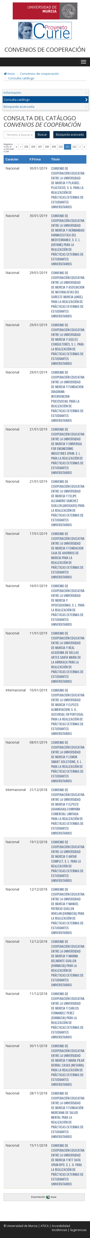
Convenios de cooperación (39, 73)
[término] (19, 134)
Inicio (9, 73)
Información (12, 92)
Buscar (42, 135)
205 (26, 146)
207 (40, 146)
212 (74, 146)
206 (33, 146)
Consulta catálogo (21, 78)
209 (54, 146)
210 (61, 146)
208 (47, 146)
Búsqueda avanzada (19, 106)
